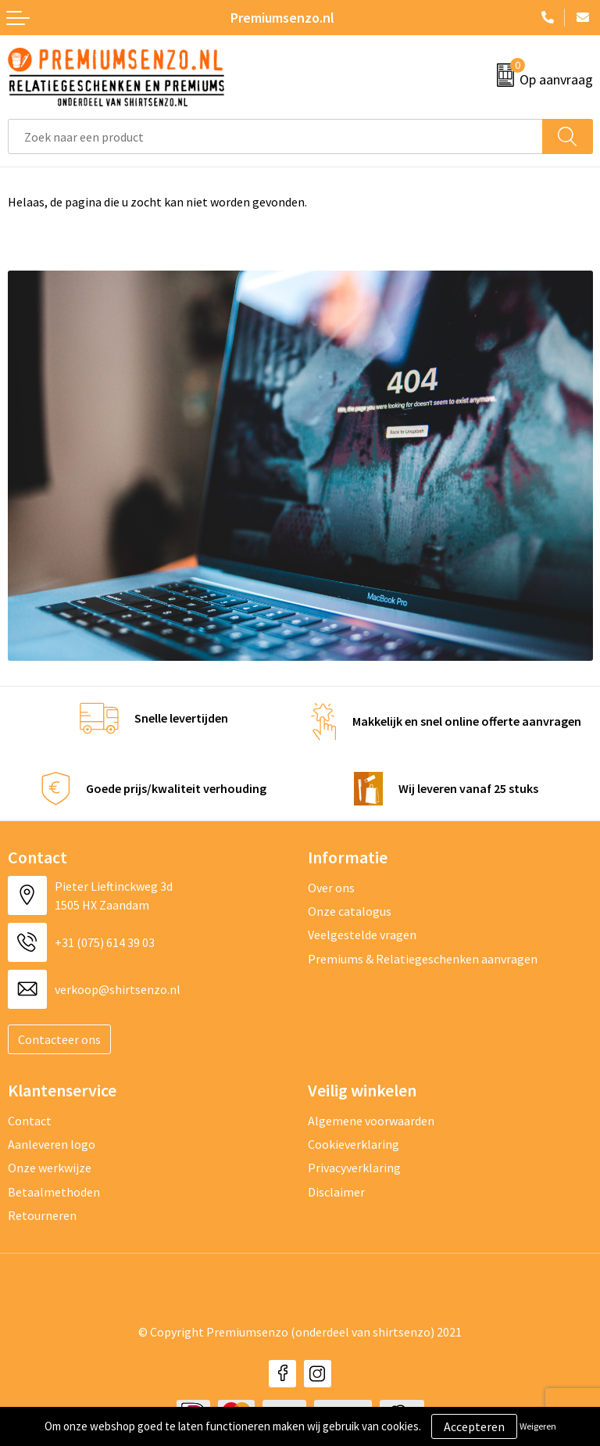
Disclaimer (336, 1192)
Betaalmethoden (54, 1192)
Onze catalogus (349, 911)
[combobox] (275, 136)
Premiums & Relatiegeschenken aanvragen (423, 959)
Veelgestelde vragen (362, 934)
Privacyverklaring (354, 1167)
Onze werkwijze (49, 1167)
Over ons (331, 887)
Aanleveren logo (51, 1144)
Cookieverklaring (353, 1144)
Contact (30, 1120)
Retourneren (42, 1215)
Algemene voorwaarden (371, 1120)
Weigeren (538, 1426)
